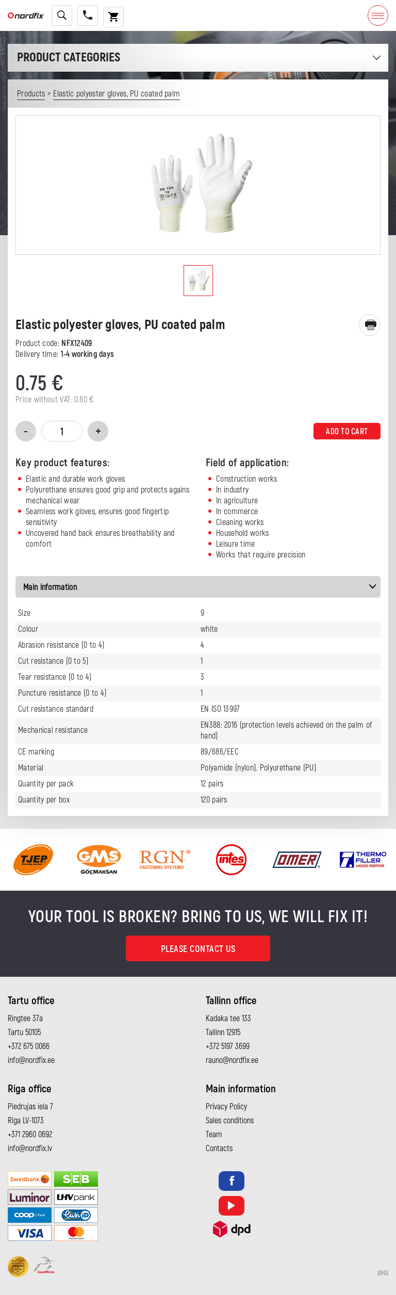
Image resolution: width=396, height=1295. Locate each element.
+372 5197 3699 (228, 1046)
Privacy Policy (226, 1107)
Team (214, 1134)
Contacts (219, 1148)
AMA (382, 1273)
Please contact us (198, 949)
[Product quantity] (61, 431)
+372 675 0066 (29, 1046)
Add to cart (347, 432)
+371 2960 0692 (30, 1134)
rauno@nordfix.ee (232, 1060)
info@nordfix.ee (31, 1060)
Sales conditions (230, 1121)
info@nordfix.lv (30, 1148)
